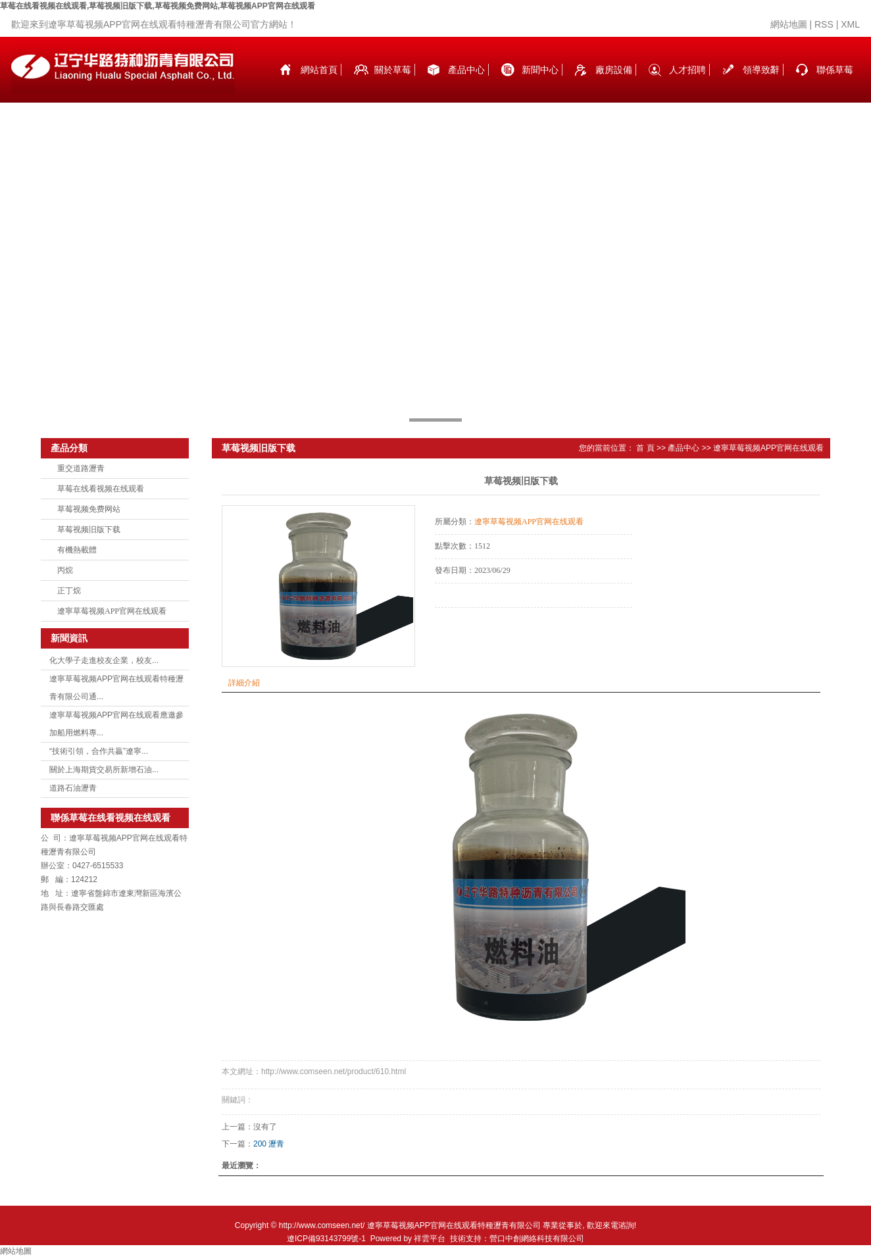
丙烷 (65, 570)
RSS (824, 24)
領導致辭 (761, 69)
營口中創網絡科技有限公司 (536, 1238)
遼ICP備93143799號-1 (326, 1238)
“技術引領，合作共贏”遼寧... (98, 751)
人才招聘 (687, 69)
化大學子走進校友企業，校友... (104, 660)
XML (850, 24)
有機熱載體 (77, 550)
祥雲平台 (429, 1238)
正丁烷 (69, 590)
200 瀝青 (268, 1143)
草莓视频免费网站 (88, 509)
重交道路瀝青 (81, 468)
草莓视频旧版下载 (88, 529)
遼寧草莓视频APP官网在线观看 (111, 611)
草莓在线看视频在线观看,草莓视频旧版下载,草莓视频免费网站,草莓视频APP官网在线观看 (157, 6)
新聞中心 (540, 69)
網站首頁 (319, 69)
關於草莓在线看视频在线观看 (392, 83)
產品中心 (466, 69)
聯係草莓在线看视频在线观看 (834, 83)
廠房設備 (613, 69)
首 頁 (645, 448)
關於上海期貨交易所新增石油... (104, 769)
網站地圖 (788, 24)
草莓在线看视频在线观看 (100, 488)
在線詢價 (472, 625)
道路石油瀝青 (73, 788)
